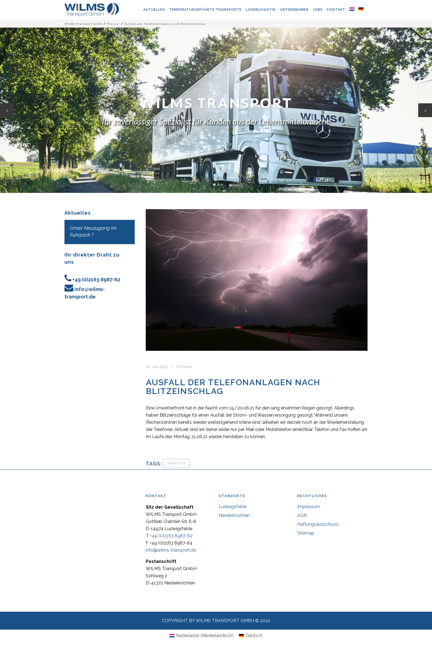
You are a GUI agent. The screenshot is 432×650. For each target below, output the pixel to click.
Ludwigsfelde (233, 506)
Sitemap (305, 533)
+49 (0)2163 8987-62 (96, 279)
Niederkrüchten (234, 515)
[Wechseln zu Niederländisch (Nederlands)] (201, 636)
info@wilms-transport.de (171, 550)
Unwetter (176, 463)
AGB (302, 515)
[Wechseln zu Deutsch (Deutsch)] (250, 636)
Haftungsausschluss (318, 524)
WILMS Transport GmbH (83, 23)
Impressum (308, 506)
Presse (113, 23)
